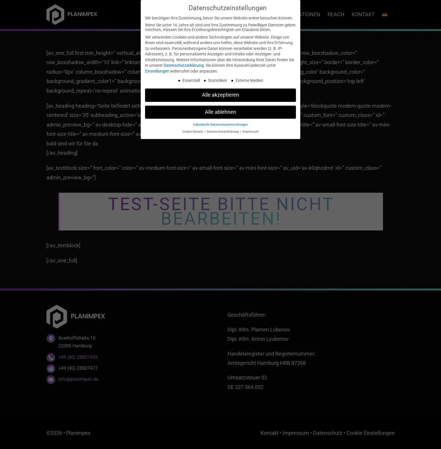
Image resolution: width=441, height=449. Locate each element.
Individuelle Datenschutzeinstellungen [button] (220, 125)
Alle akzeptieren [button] (220, 95)
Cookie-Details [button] (193, 132)
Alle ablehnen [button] (220, 112)
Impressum (250, 132)
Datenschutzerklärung (184, 65)
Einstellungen (157, 71)
